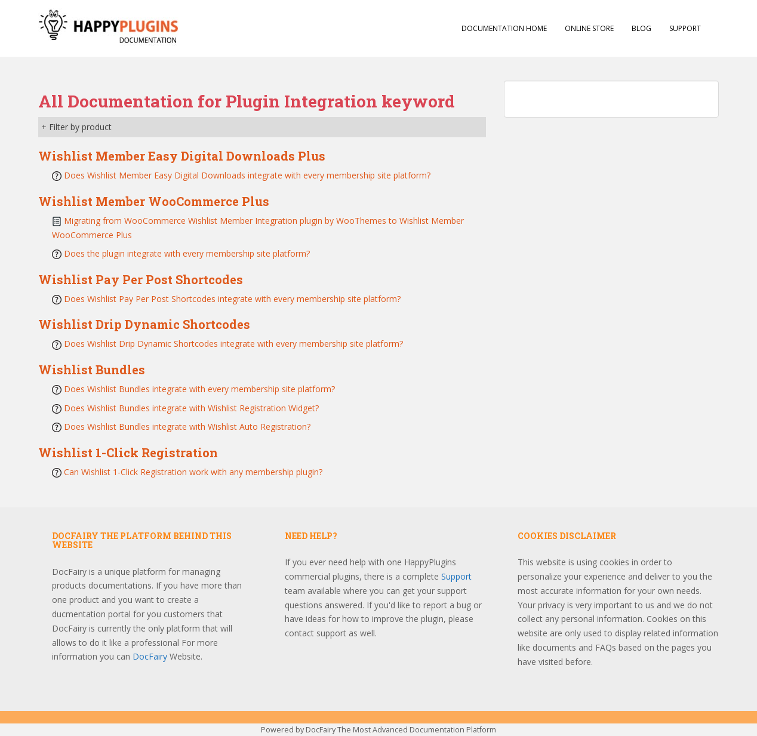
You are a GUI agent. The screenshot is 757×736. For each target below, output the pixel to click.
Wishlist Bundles (91, 369)
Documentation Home (504, 28)
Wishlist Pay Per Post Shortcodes (140, 279)
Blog (641, 28)
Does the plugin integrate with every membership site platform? (187, 253)
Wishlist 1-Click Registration (128, 452)
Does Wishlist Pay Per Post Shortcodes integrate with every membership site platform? (232, 298)
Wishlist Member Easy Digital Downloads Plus (181, 156)
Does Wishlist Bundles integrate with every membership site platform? (199, 389)
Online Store (589, 28)
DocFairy (151, 656)
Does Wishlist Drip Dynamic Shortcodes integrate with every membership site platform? (233, 343)
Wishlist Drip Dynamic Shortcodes (144, 324)
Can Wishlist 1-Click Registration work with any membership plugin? (193, 472)
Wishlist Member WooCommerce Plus (153, 201)
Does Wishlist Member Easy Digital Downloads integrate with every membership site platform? (247, 175)
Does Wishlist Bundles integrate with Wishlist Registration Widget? (191, 408)
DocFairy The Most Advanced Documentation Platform (401, 730)
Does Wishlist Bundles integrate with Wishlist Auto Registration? (187, 426)
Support (685, 28)
